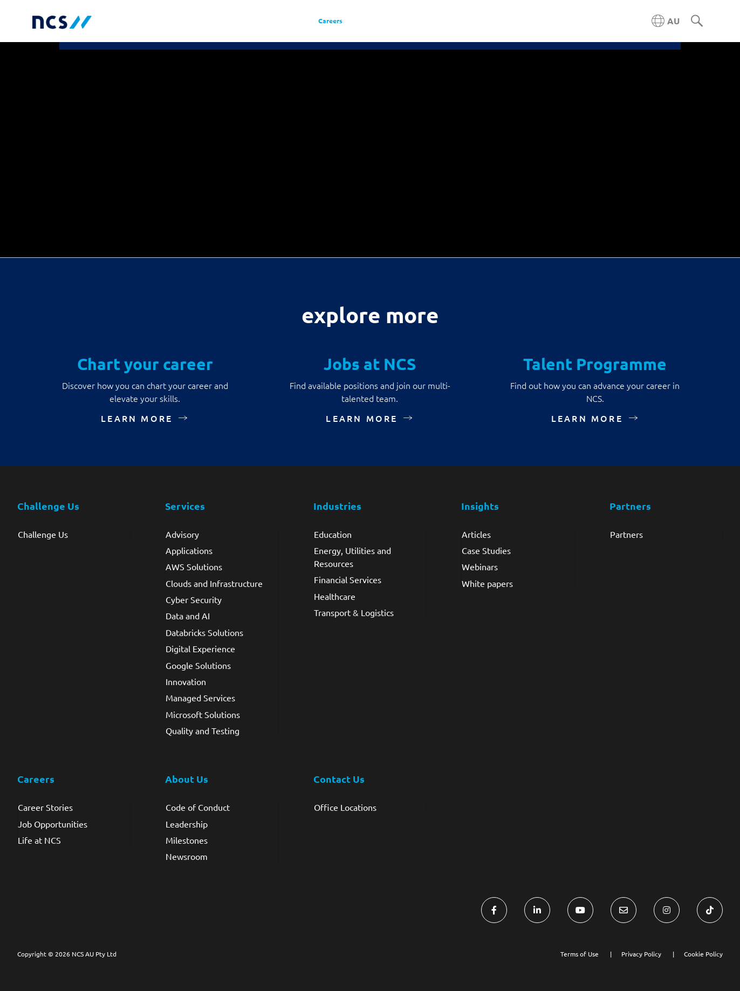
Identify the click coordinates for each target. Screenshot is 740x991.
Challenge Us (43, 534)
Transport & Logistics (354, 612)
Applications (189, 550)
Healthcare (334, 596)
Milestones (187, 840)
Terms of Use (579, 953)
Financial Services (347, 579)
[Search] (697, 22)
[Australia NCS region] (666, 21)
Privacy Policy (641, 953)
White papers (487, 583)
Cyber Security (194, 599)
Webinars (480, 566)
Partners (626, 534)
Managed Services (200, 697)
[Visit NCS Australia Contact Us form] (623, 910)
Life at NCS (39, 840)
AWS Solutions (194, 566)
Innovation (186, 681)
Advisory (182, 534)
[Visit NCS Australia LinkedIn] (537, 910)
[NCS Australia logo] (62, 21)
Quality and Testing (202, 730)
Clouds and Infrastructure (214, 583)
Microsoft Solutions (203, 714)
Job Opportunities (52, 823)
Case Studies (486, 550)
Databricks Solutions (204, 632)
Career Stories (45, 807)
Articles (476, 534)
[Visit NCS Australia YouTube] (580, 910)
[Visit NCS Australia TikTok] (710, 910)
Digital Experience (200, 648)
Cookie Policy (703, 953)
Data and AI (188, 615)
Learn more (137, 418)
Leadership (187, 823)
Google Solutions (198, 665)
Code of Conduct (198, 807)
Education (333, 534)
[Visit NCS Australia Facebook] (494, 910)
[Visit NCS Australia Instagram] (667, 910)
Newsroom (187, 856)
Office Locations (345, 807)
